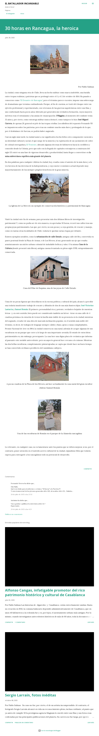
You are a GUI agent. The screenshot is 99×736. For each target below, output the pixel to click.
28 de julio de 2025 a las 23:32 (21, 494)
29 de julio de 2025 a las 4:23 (21, 509)
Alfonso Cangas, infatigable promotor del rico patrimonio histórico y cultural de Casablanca (45, 592)
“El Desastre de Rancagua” (31, 100)
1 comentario (20, 622)
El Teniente (31, 145)
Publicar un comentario (13, 514)
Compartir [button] (88, 469)
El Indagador (9, 13)
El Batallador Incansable (22, 3)
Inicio (21, 13)
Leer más (91, 622)
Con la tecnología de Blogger (49, 730)
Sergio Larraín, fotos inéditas (30, 695)
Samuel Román (21, 309)
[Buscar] (84, 3)
